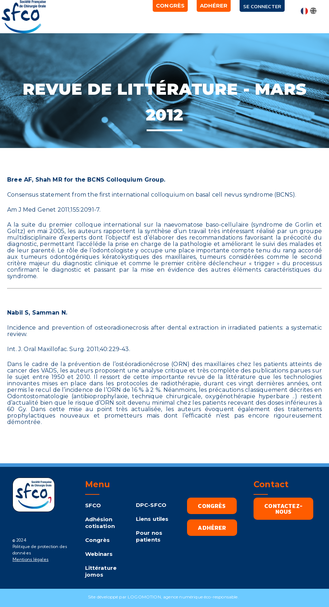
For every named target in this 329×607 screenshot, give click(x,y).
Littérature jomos (101, 571)
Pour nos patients (149, 536)
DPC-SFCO (151, 505)
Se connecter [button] (263, 6)
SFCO (93, 505)
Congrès (97, 540)
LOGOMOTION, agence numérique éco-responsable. (184, 596)
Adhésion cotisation (100, 522)
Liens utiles (152, 518)
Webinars (99, 554)
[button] (94, 20)
